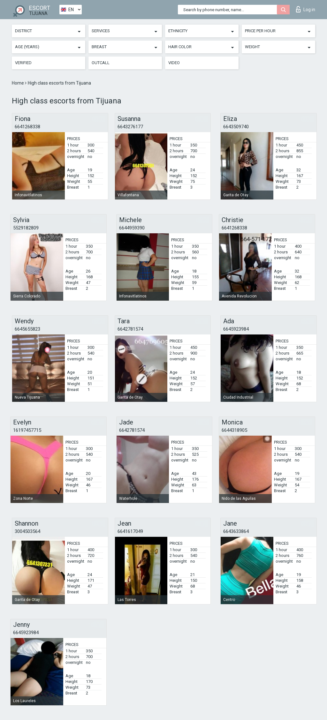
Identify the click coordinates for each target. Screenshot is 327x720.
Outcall (101, 62)
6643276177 (130, 127)
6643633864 (236, 531)
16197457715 (27, 430)
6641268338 (27, 127)
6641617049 (130, 531)
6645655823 (27, 329)
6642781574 (130, 329)
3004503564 (27, 531)
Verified (23, 62)
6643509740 (236, 127)
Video (174, 62)
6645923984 (236, 329)
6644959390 (132, 228)
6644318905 (234, 430)
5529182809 (26, 228)
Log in (305, 9)
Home (18, 83)
